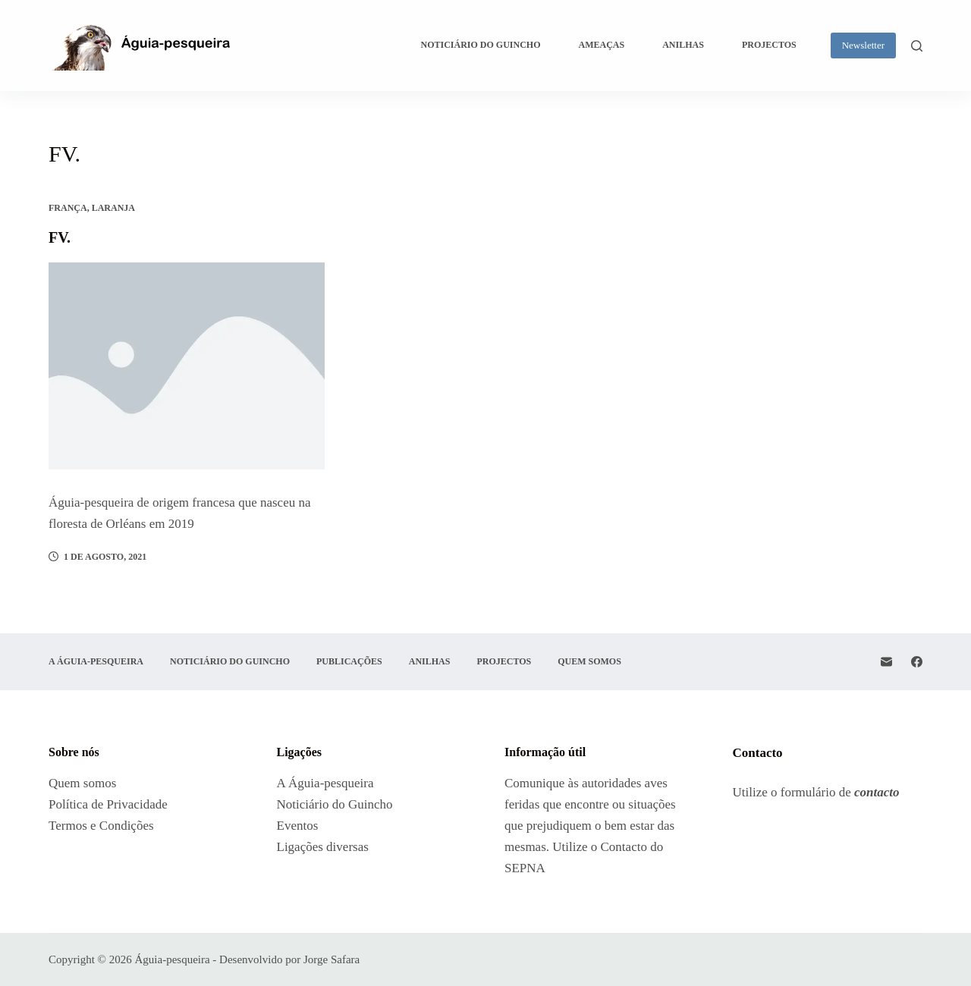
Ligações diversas (324, 847)
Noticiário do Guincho (481, 44)
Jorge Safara (331, 959)
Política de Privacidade (108, 804)
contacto (877, 792)
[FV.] (187, 365)
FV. (60, 237)
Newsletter (863, 45)
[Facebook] (916, 661)
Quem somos (589, 661)
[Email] (886, 661)
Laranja (113, 208)
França (68, 208)
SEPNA (524, 868)
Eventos (298, 825)
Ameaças (602, 44)
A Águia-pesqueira (96, 661)
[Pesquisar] (916, 46)
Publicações (349, 661)
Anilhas (683, 44)
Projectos (769, 44)
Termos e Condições (101, 825)
